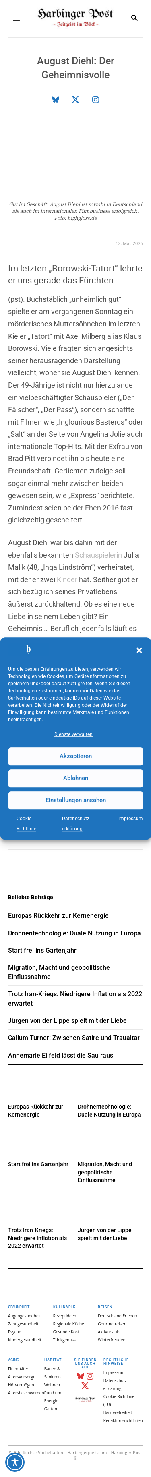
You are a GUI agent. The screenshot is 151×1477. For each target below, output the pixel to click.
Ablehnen (75, 778)
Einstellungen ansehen (76, 800)
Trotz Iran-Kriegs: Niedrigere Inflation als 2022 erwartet (37, 1238)
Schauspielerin (98, 555)
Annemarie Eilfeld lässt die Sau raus (60, 1055)
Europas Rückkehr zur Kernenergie (58, 915)
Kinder (67, 579)
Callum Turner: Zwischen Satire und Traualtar (74, 1038)
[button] (139, 651)
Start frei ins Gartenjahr (38, 1164)
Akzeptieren (76, 756)
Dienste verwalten (73, 734)
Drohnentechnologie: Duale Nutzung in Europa (74, 933)
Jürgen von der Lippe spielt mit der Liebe (67, 1020)
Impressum (130, 818)
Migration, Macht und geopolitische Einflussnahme (105, 1172)
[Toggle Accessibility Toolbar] (15, 1462)
